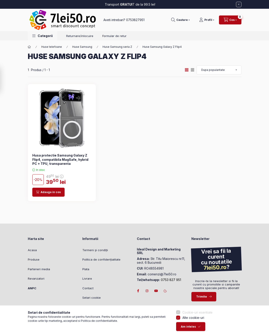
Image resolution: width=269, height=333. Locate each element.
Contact (88, 288)
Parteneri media (39, 269)
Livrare (87, 278)
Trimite (201, 296)
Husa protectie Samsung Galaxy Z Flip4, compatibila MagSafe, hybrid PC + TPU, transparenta (60, 159)
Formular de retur (114, 36)
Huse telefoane (51, 46)
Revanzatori (36, 278)
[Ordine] (219, 69)
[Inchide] (238, 4)
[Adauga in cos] (48, 192)
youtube (156, 290)
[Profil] (207, 19)
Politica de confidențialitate (101, 259)
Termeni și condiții (95, 250)
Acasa (32, 250)
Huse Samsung (82, 46)
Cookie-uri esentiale (197, 325)
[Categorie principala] (29, 47)
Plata (85, 269)
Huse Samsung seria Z (117, 46)
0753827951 (135, 20)
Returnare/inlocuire (79, 36)
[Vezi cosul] (230, 19)
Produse (33, 259)
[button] (42, 35)
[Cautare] (180, 19)
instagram (147, 290)
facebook (138, 290)
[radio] (192, 70)
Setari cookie (91, 297)
